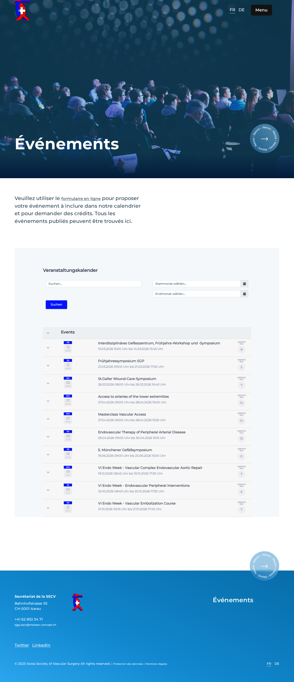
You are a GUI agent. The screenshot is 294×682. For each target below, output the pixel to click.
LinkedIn (47, 644)
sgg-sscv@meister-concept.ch (42, 623)
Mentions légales (168, 663)
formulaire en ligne (86, 201)
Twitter (24, 644)
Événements (238, 598)
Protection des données (133, 663)
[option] (240, 13)
